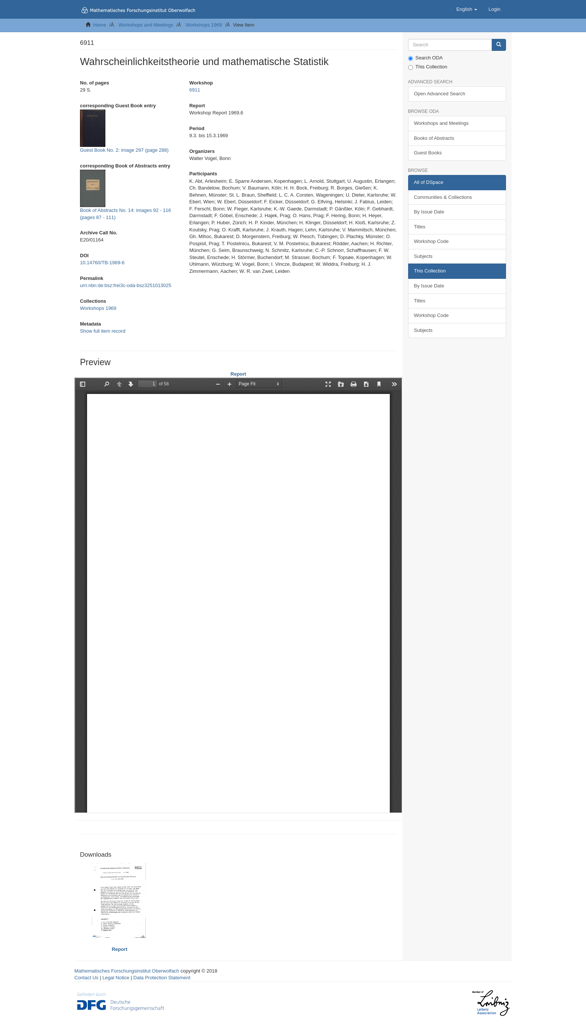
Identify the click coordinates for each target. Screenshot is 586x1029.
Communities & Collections (443, 197)
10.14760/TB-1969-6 (102, 262)
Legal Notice (115, 977)
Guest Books (428, 152)
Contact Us (86, 977)
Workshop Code (431, 241)
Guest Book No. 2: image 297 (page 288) (124, 150)
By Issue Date (429, 212)
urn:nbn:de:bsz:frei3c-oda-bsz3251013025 (125, 285)
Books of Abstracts (434, 138)
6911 (194, 90)
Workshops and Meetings (145, 25)
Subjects (423, 256)
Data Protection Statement (161, 977)
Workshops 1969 (204, 25)
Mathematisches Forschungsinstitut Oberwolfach (126, 971)
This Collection (427, 67)
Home (99, 25)
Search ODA (425, 58)
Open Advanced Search (439, 93)
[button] (467, 9)
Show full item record (102, 331)
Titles (420, 226)
